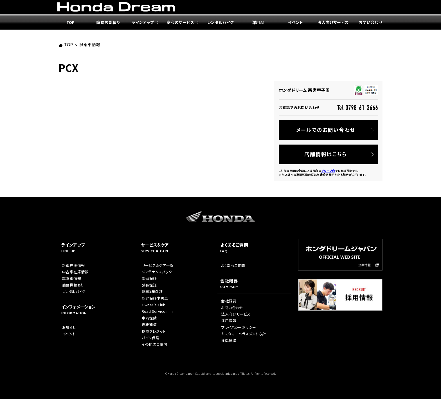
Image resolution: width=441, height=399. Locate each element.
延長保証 (149, 285)
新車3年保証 (152, 291)
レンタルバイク (220, 22)
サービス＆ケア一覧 (158, 265)
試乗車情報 (89, 45)
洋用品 (258, 22)
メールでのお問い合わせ (326, 129)
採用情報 (228, 320)
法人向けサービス (332, 22)
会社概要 (228, 300)
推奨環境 (228, 340)
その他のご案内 (154, 344)
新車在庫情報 (73, 265)
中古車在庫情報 (75, 271)
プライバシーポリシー (238, 327)
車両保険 (149, 318)
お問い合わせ (370, 22)
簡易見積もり (73, 285)
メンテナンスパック (157, 271)
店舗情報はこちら (325, 154)
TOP (70, 22)
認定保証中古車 (155, 298)
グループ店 (328, 171)
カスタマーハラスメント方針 (243, 333)
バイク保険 (150, 337)
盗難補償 (149, 324)
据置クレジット (154, 331)
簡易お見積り (108, 22)
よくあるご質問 (233, 265)
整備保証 (149, 278)
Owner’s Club (154, 304)
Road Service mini (158, 311)
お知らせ (69, 327)
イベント (295, 22)
